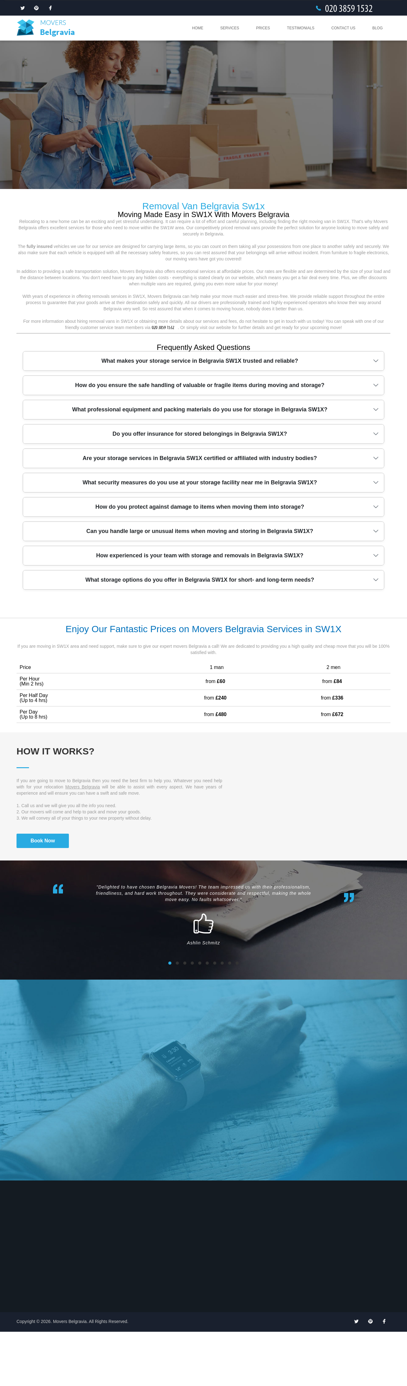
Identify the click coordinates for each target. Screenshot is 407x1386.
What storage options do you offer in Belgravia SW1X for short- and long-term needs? (199, 634)
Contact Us (343, 28)
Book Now (43, 895)
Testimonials (300, 28)
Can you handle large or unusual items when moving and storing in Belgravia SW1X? (199, 585)
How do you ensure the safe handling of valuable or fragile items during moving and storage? (199, 439)
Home (197, 28)
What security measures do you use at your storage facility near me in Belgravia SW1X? (200, 537)
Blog (377, 28)
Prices (263, 28)
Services (229, 28)
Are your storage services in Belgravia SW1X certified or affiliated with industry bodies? (200, 512)
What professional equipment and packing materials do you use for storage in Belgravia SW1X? (199, 464)
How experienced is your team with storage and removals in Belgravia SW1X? (199, 610)
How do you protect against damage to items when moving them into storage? (199, 561)
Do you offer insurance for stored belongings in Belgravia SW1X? (200, 488)
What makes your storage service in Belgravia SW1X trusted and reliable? (199, 415)
